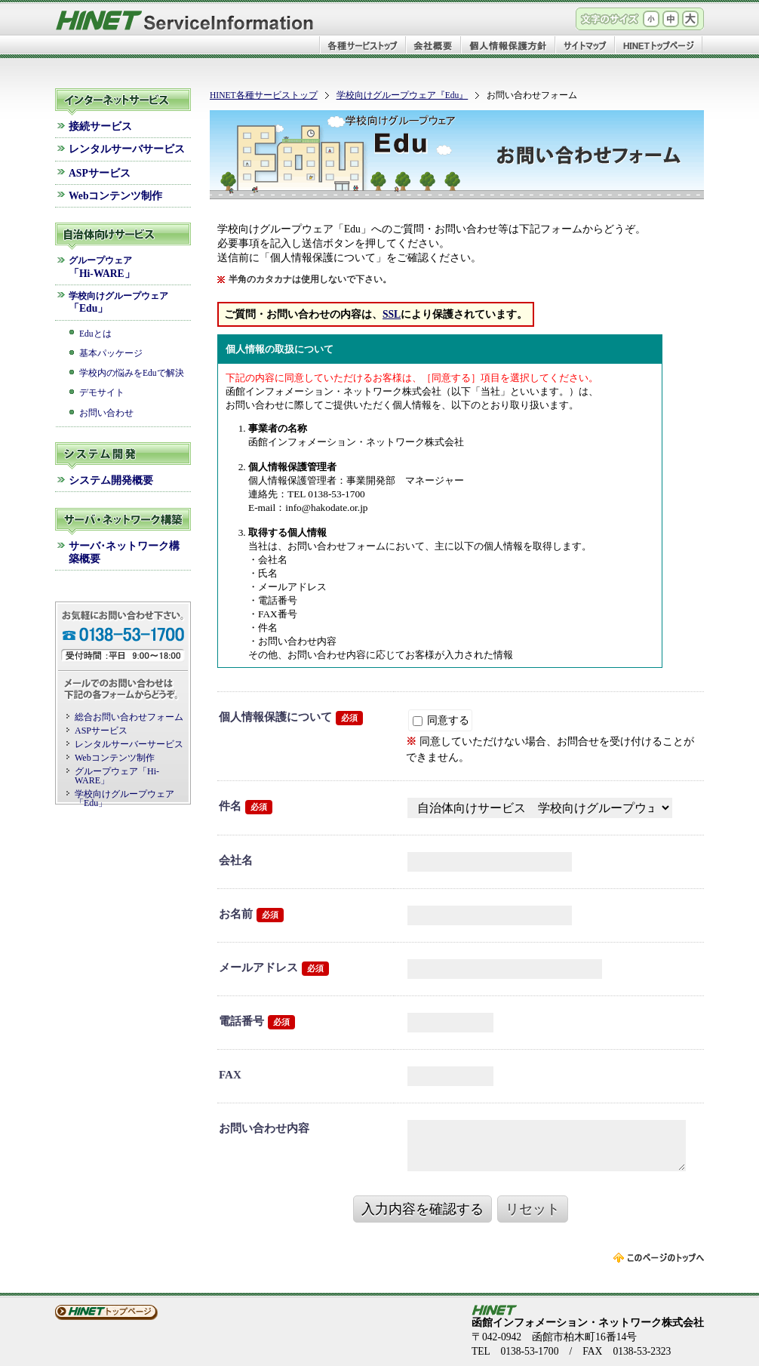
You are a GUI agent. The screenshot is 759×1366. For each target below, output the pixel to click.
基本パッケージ (111, 353)
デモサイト (101, 393)
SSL (392, 314)
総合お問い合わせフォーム (129, 717)
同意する (441, 720)
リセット (532, 1209)
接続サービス (100, 126)
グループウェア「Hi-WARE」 (117, 776)
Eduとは (95, 334)
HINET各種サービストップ (264, 95)
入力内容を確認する (422, 1209)
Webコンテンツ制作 (115, 196)
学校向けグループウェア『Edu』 (402, 95)
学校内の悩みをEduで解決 (131, 373)
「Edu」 (118, 302)
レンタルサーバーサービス (129, 744)
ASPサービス (100, 173)
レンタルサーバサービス (127, 149)
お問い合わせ (106, 413)
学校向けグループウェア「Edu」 (124, 798)
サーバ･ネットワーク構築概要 (124, 552)
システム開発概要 (111, 480)
